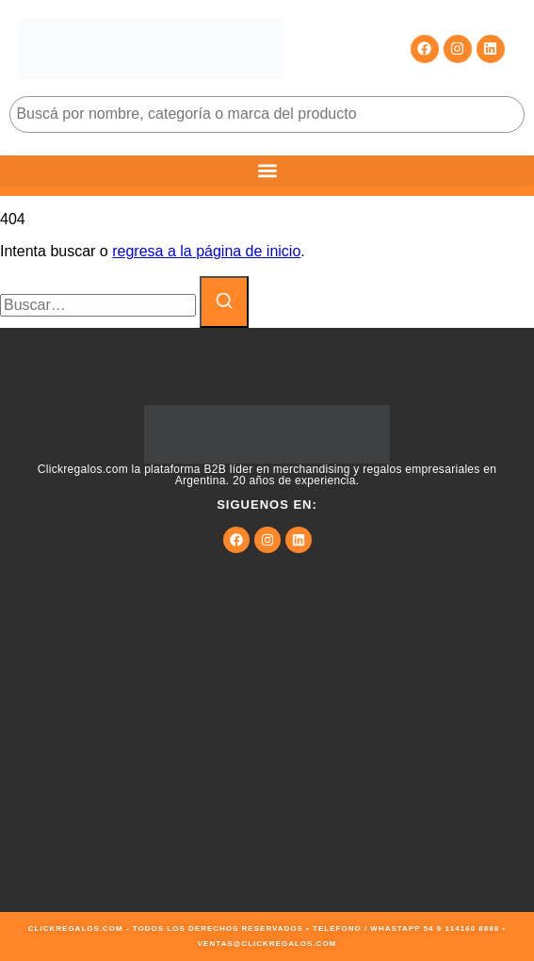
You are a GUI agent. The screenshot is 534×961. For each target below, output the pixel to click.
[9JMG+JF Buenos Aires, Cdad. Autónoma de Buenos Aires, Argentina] (267, 770)
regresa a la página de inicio (206, 251)
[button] (267, 171)
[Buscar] (224, 302)
